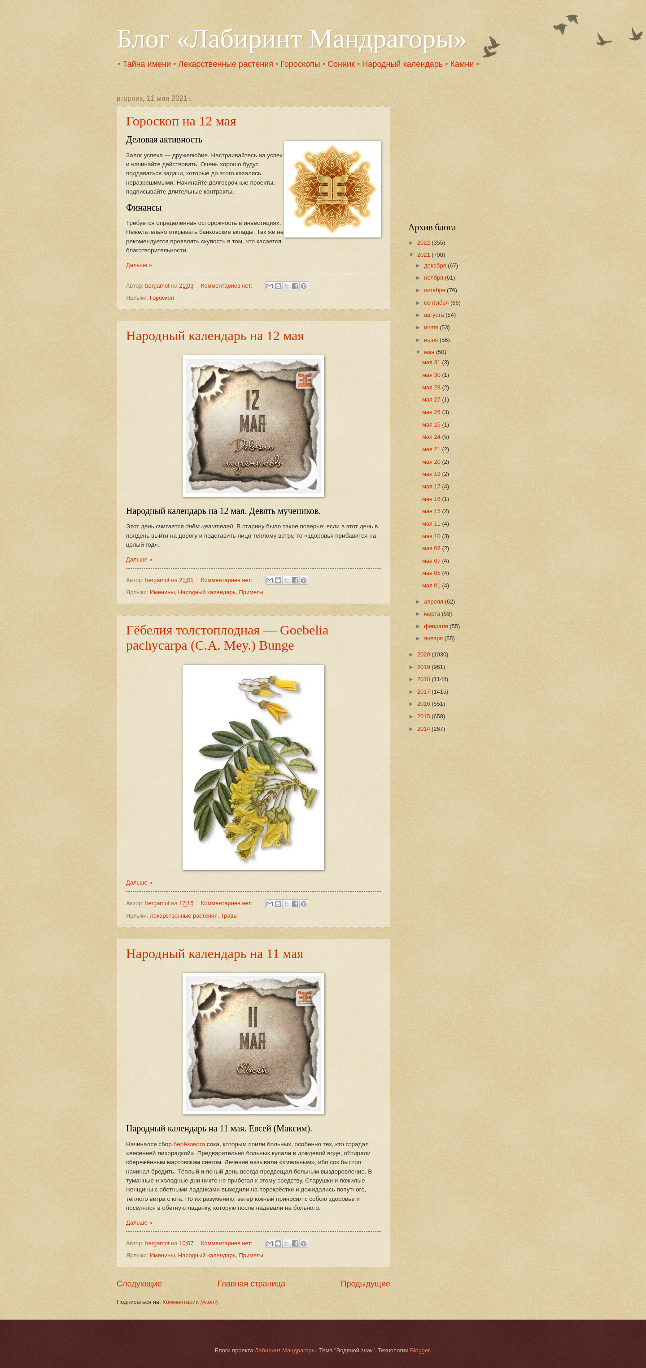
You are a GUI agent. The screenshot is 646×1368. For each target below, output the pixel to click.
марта (432, 613)
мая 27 (432, 399)
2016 (424, 703)
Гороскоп (162, 297)
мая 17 (432, 486)
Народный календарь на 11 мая (214, 953)
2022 (424, 242)
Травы (229, 915)
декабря (436, 265)
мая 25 (432, 424)
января (434, 638)
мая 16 (432, 499)
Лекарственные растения (225, 64)
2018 (424, 679)
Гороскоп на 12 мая (181, 120)
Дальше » (139, 265)
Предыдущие (365, 1283)
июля (432, 327)
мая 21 (432, 449)
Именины (162, 592)
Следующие (139, 1283)
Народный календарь (402, 64)
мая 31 (432, 362)
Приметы (251, 592)
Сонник (341, 64)
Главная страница (251, 1283)
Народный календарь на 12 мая (215, 335)
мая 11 (432, 523)
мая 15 (432, 511)
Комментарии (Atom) (190, 1302)
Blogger (420, 1350)
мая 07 (432, 560)
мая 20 (432, 461)
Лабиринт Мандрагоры (285, 1350)
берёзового (189, 1144)
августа (434, 314)
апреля (434, 601)
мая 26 (432, 412)
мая (430, 352)
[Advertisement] (464, 151)
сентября (437, 302)
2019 (424, 667)
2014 (424, 728)
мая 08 (432, 548)
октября (435, 290)
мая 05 (432, 573)
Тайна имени (146, 64)
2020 (424, 654)
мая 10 (432, 536)
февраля (437, 626)
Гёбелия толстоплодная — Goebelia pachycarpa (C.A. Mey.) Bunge (227, 637)
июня (432, 340)
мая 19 (432, 473)
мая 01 (432, 585)
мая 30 (432, 374)
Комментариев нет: (227, 285)
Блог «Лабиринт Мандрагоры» (292, 38)
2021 (424, 254)
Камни (462, 64)
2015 (424, 716)
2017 (424, 691)
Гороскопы (300, 64)
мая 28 (432, 387)
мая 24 (432, 436)
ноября (434, 277)
